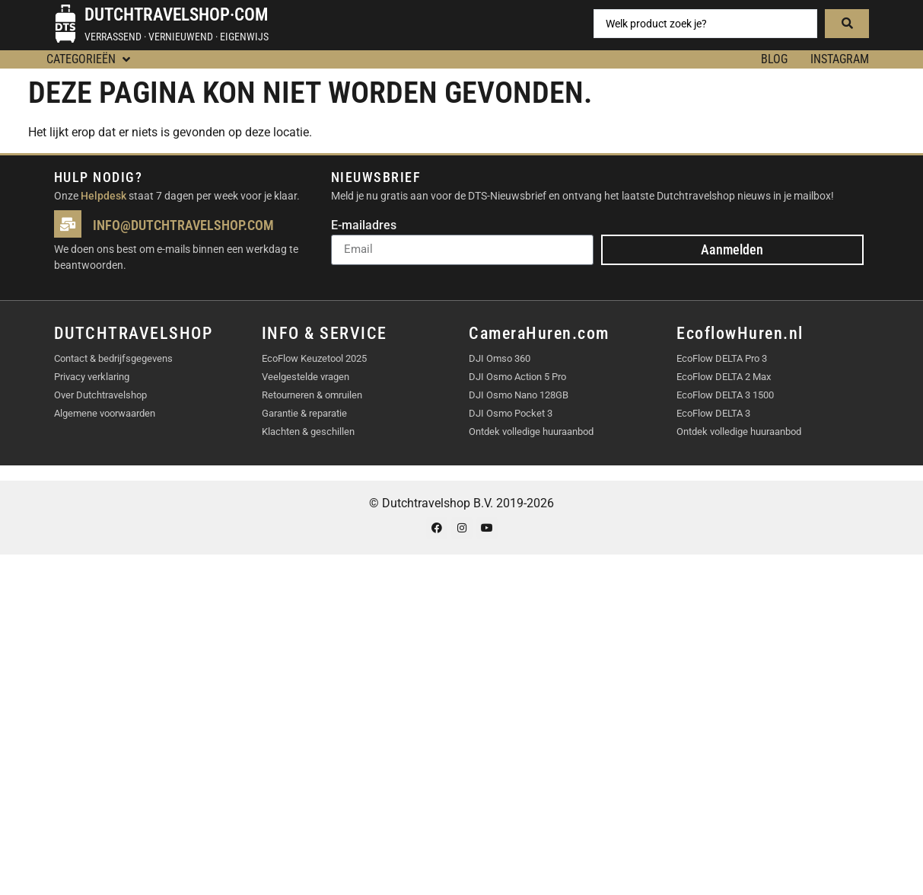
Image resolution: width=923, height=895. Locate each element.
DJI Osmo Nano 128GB (518, 395)
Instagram (839, 59)
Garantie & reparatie (304, 413)
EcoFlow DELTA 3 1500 (725, 395)
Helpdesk (103, 196)
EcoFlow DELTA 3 (713, 413)
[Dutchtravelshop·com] (65, 24)
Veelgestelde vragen (305, 376)
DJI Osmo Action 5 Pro (517, 376)
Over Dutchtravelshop (100, 395)
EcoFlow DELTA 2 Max (723, 376)
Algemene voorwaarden (104, 413)
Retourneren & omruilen (312, 395)
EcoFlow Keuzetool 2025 (314, 358)
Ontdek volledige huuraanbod (531, 431)
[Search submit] (847, 23)
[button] (89, 59)
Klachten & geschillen (308, 431)
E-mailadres (363, 225)
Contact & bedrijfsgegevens (113, 358)
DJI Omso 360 (499, 358)
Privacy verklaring (91, 376)
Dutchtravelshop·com (176, 15)
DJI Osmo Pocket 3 (510, 413)
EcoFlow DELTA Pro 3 (721, 358)
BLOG (774, 59)
